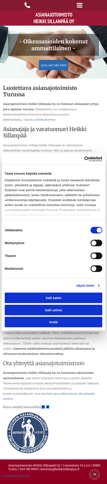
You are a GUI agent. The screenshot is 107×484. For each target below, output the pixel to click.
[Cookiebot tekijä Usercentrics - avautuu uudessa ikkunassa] (84, 159)
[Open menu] (80, 5)
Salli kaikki (54, 298)
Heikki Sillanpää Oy (54, 21)
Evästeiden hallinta (16, 476)
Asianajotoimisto (53, 14)
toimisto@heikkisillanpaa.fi (59, 469)
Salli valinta (53, 310)
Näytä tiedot (85, 285)
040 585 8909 (29, 469)
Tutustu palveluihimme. (39, 120)
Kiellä (53, 322)
